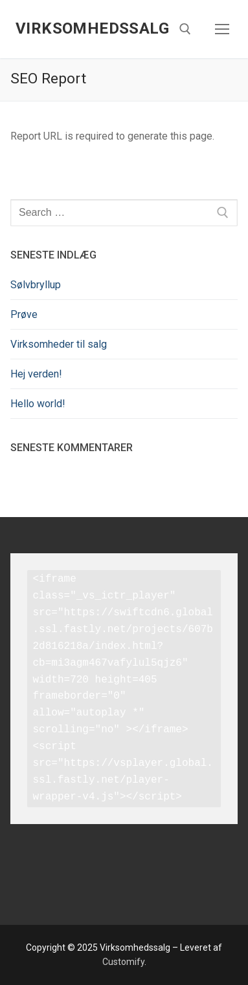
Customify (123, 962)
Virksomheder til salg (58, 344)
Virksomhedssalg (92, 28)
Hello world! (37, 403)
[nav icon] (222, 29)
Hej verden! (36, 374)
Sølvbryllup (35, 285)
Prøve (24, 314)
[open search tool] (185, 29)
